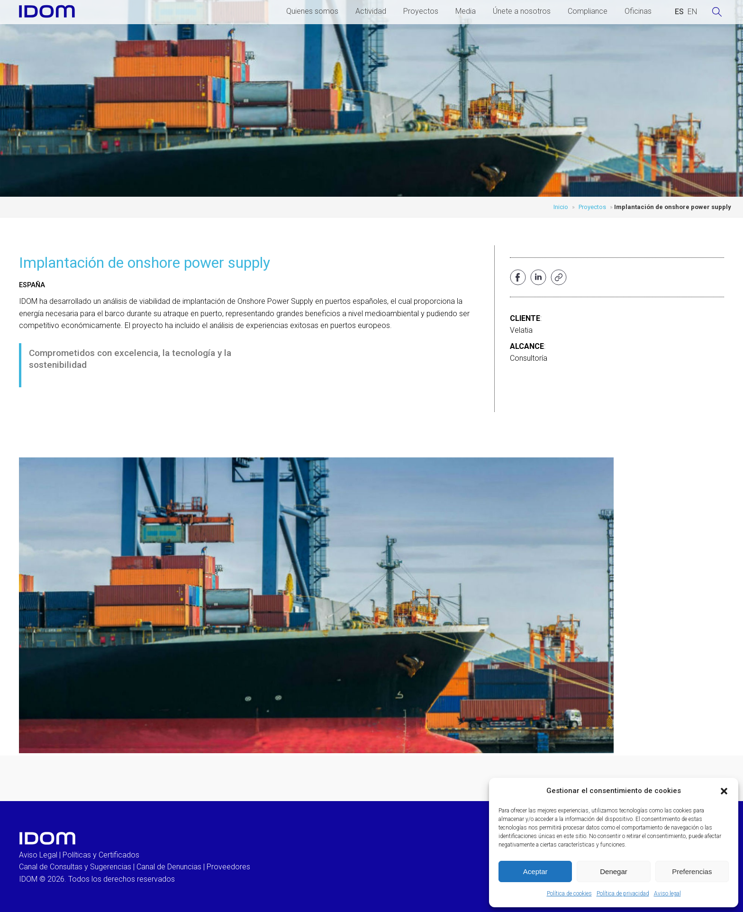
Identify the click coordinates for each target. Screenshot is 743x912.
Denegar (613, 871)
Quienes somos (312, 11)
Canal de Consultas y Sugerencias (75, 866)
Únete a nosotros (522, 11)
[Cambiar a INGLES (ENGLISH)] (692, 11)
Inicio (560, 206)
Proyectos (420, 11)
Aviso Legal (38, 854)
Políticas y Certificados (101, 854)
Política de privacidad (623, 893)
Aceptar (535, 871)
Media (465, 11)
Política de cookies (569, 893)
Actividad (370, 11)
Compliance (587, 11)
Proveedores (228, 866)
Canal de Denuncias (168, 866)
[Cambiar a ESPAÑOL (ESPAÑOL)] (679, 11)
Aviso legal (667, 893)
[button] (724, 791)
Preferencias (692, 871)
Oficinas (638, 11)
